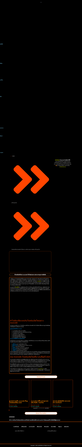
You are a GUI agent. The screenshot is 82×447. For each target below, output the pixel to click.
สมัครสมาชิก (66, 426)
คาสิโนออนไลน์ (14, 202)
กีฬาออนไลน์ (46, 426)
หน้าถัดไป (47, 408)
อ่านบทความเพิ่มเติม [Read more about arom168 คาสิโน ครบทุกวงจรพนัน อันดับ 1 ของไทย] (35, 406)
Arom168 (39, 281)
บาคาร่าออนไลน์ (32, 426)
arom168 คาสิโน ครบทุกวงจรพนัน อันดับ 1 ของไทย (39, 401)
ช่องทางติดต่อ (53, 426)
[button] (41, 2)
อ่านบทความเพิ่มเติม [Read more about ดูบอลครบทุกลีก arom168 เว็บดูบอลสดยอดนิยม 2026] (13, 406)
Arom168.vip (40, 368)
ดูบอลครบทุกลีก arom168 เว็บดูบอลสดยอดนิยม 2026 (18, 401)
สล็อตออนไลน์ (39, 426)
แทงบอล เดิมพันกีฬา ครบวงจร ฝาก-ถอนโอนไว (61, 401)
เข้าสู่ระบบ (60, 426)
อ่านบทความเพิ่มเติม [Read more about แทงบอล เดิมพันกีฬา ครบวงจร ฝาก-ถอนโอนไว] (57, 406)
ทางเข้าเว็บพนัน (16, 426)
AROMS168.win (62, 166)
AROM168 (57, 160)
